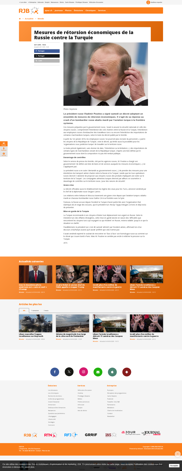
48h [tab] (24, 310)
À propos (110, 390)
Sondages (51, 422)
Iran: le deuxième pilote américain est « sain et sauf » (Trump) (33, 287)
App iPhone (112, 372)
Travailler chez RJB (113, 402)
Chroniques (90, 10)
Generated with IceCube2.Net (153, 448)
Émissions (78, 10)
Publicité (110, 399)
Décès (62, 2)
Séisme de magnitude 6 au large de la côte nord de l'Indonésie (71, 335)
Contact (109, 413)
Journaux (59, 10)
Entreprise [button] (32, 2)
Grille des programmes (56, 399)
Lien (39, 61)
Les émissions (53, 390)
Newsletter (111, 416)
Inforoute (41, 2)
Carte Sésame (69, 2)
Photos (68, 10)
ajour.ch (48, 10)
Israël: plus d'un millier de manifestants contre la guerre (107, 286)
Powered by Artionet (136, 448)
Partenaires (111, 404)
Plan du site (46, 450)
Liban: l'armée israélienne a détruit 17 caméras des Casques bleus (145, 287)
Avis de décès (82, 410)
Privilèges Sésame (82, 2)
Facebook (54, 372)
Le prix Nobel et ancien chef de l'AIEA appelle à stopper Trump (70, 286)
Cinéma (80, 393)
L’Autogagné (52, 416)
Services (102, 10)
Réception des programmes (116, 393)
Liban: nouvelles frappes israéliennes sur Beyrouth (31, 335)
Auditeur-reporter (154, 2)
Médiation (110, 407)
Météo (80, 399)
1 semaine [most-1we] (35, 310)
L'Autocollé (52, 419)
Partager (40, 51)
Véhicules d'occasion (96, 2)
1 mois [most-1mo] (46, 310)
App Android (126, 372)
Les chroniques (53, 393)
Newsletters (98, 372)
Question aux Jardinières (56, 413)
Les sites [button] (23, 2)
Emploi (47, 2)
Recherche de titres (55, 396)
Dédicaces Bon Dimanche (56, 407)
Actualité (29, 18)
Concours (51, 425)
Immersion (52, 404)
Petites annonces (83, 402)
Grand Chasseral (53, 402)
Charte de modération (114, 410)
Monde (41, 18)
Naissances (55, 2)
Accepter (174, 466)
